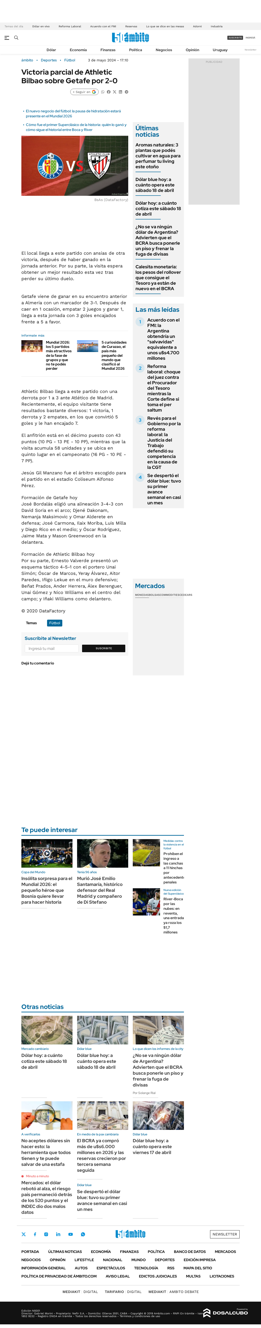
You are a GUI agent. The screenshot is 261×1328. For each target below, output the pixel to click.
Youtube (70, 1234)
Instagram (46, 1234)
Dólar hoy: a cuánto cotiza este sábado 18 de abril (158, 208)
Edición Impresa (200, 1260)
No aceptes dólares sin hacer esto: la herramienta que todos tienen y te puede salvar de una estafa (46, 1152)
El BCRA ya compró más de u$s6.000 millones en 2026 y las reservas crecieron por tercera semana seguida (101, 1155)
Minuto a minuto (37, 1176)
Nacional (112, 1260)
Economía (78, 50)
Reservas (131, 26)
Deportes (49, 60)
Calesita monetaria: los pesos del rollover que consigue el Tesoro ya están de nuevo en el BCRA (158, 278)
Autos (81, 1268)
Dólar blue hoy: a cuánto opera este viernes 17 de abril (152, 1146)
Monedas (142, 594)
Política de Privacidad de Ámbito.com (59, 1276)
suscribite (235, 37)
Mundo (138, 1260)
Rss (170, 1268)
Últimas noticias (65, 1251)
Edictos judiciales (158, 1276)
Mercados (225, 1251)
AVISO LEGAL (118, 1276)
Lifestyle (84, 1260)
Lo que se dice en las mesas (165, 26)
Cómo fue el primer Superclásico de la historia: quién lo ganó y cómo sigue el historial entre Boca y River (76, 127)
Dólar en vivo (41, 26)
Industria (217, 26)
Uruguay (220, 50)
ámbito (27, 60)
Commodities (169, 594)
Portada (30, 1251)
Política (135, 50)
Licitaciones (222, 1276)
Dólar (51, 50)
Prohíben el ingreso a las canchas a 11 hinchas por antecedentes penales (175, 868)
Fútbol (69, 60)
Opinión (192, 50)
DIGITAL (80, 1292)
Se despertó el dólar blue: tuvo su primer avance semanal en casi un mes (164, 489)
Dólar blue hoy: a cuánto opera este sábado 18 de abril (155, 184)
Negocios (164, 50)
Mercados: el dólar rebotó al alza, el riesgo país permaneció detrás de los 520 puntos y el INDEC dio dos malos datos (46, 1197)
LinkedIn (58, 1234)
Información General (43, 1268)
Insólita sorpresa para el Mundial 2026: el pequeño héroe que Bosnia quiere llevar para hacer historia (46, 890)
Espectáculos (111, 1268)
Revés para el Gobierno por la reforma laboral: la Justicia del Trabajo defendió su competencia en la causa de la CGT (164, 442)
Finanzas (107, 50)
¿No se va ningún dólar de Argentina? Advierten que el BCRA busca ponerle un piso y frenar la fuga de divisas (158, 240)
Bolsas (154, 594)
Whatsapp (83, 1234)
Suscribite (104, 648)
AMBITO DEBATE (173, 1292)
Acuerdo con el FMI (103, 26)
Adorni (197, 26)
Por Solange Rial (144, 1093)
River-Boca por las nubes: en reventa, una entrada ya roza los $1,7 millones (173, 916)
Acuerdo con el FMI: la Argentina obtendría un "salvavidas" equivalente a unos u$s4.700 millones (163, 339)
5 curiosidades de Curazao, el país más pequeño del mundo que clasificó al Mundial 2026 (114, 355)
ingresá (250, 37)
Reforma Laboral (70, 26)
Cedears (185, 594)
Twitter (23, 1234)
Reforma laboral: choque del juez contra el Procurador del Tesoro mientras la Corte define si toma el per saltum (164, 388)
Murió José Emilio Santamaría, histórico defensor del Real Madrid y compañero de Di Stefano (100, 890)
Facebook (35, 1234)
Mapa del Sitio (197, 1268)
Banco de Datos (190, 1251)
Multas (193, 1276)
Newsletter (250, 49)
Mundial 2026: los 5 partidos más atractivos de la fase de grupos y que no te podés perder (59, 355)
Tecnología (146, 1268)
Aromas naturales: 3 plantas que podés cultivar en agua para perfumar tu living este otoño (158, 156)
